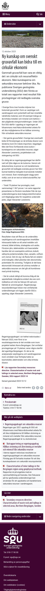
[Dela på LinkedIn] (41, 387)
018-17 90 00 (12, 552)
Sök (40, 14)
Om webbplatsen (11, 580)
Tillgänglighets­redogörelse (15, 590)
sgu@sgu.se (15, 557)
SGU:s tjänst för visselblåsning (17, 567)
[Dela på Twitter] (37, 387)
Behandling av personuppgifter (17, 562)
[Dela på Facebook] (33, 387)
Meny (7, 14)
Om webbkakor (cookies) (14, 585)
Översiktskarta (10, 575)
